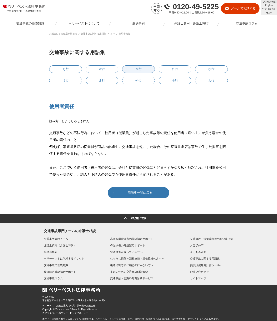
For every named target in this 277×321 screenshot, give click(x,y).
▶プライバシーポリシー (55, 311)
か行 (102, 69)
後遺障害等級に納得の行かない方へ (131, 263)
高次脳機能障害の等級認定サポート (131, 237)
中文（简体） (269, 9)
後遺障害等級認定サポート (58, 270)
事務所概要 (49, 250)
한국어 (269, 13)
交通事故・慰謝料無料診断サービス (131, 276)
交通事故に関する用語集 (206, 257)
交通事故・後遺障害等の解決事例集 (213, 237)
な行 (211, 69)
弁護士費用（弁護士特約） (58, 243)
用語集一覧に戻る (140, 192)
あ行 (66, 69)
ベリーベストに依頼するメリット (62, 257)
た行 (175, 69)
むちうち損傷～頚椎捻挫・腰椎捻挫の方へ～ (137, 257)
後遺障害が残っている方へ (126, 250)
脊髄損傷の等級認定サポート (127, 243)
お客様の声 (198, 243)
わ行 (211, 80)
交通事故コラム (51, 276)
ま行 (102, 80)
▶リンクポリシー (79, 311)
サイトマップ (200, 276)
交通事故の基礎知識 (54, 263)
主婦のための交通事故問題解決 (129, 270)
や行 (138, 80)
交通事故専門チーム (54, 237)
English (269, 5)
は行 (66, 80)
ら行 (175, 80)
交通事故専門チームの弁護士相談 (68, 229)
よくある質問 (200, 250)
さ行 (138, 69)
